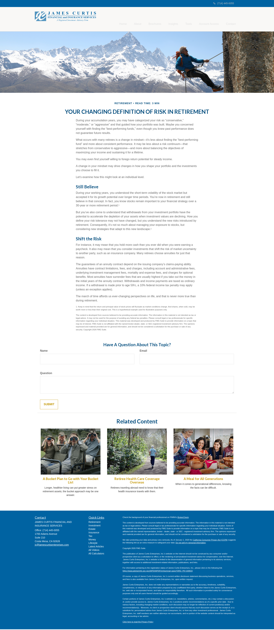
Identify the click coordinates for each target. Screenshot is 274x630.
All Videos (94, 550)
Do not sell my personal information (191, 543)
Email (143, 351)
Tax (90, 536)
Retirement (94, 522)
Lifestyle (93, 543)
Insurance (94, 533)
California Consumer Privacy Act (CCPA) (210, 540)
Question (46, 373)
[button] (129, 19)
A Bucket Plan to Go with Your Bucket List (70, 481)
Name (44, 351)
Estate (92, 529)
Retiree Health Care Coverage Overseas (137, 481)
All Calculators (96, 554)
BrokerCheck (183, 518)
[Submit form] (49, 405)
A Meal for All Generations (203, 479)
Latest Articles (96, 547)
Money (92, 540)
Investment (94, 526)
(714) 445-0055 (224, 3)
